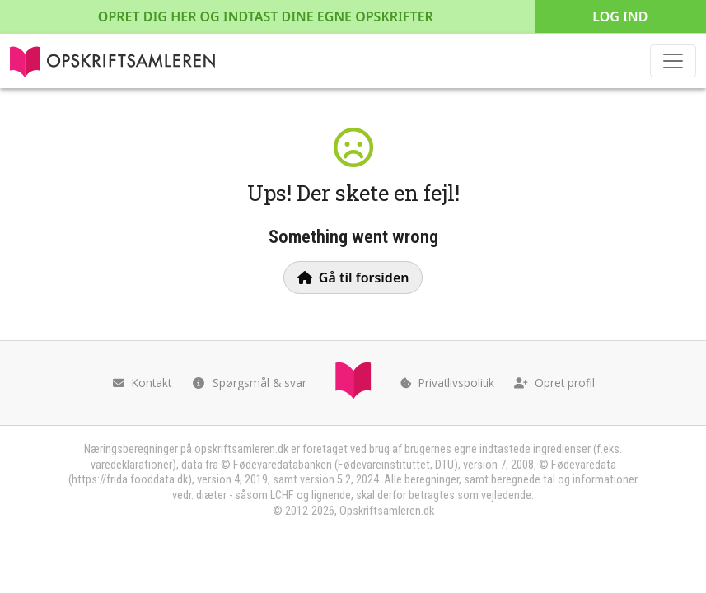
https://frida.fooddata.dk (130, 480)
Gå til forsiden (353, 277)
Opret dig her (265, 16)
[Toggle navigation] (673, 60)
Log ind (620, 16)
